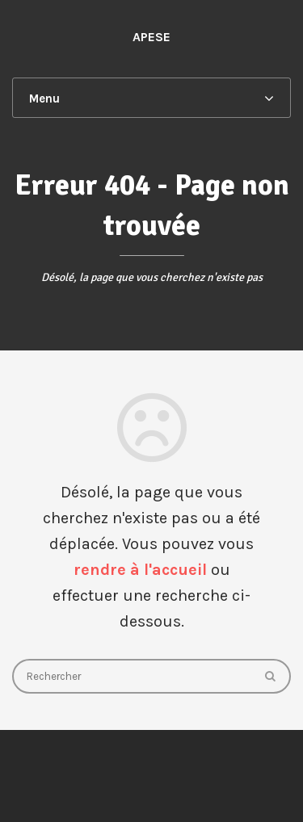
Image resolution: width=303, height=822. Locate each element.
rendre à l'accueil (140, 569)
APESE (151, 36)
